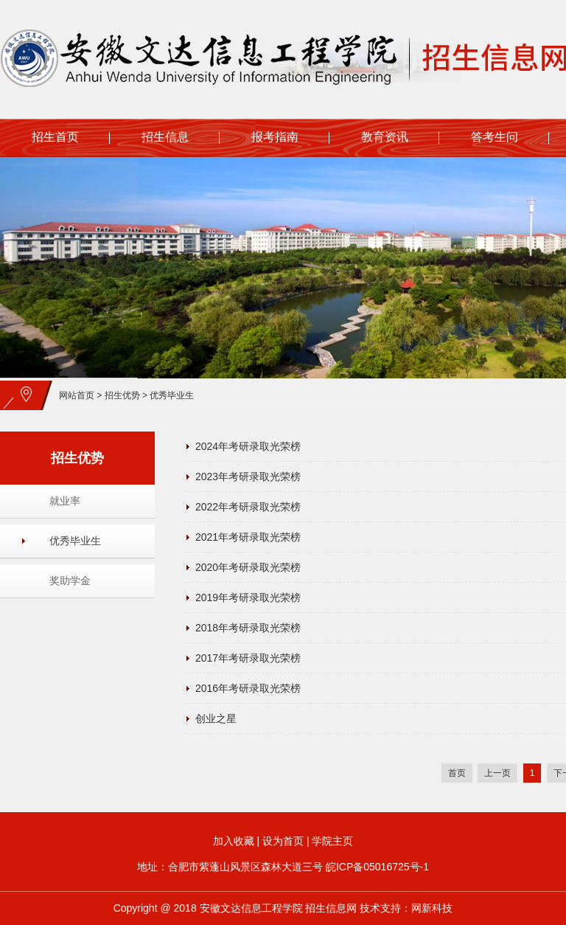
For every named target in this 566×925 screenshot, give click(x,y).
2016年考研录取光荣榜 (248, 688)
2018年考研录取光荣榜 (248, 628)
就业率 (64, 501)
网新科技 (432, 908)
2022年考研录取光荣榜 (248, 507)
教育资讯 (384, 137)
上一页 (497, 773)
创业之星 (216, 718)
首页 (457, 773)
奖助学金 (70, 580)
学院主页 (332, 841)
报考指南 (274, 137)
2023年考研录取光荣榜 (248, 476)
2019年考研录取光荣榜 (248, 597)
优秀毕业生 (172, 395)
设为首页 (283, 841)
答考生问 (494, 137)
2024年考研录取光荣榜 (248, 446)
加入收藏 (233, 841)
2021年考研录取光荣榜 (248, 537)
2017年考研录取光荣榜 (248, 658)
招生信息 (165, 137)
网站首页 (76, 395)
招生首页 (55, 137)
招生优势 (122, 395)
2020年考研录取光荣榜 (248, 567)
